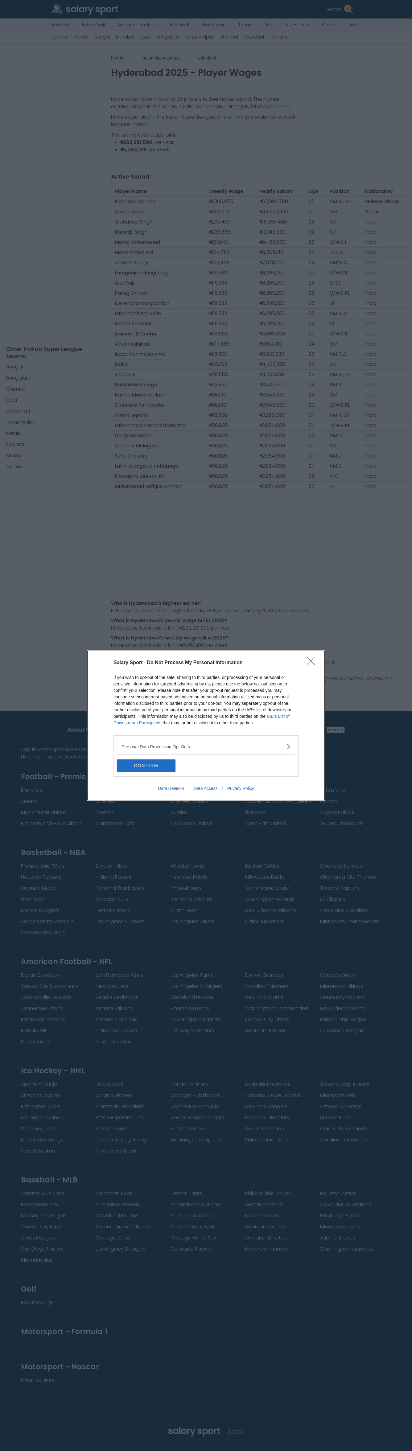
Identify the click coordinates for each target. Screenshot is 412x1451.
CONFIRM (146, 765)
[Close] (313, 663)
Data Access (206, 788)
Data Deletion (171, 788)
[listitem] (206, 746)
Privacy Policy (240, 788)
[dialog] (206, 725)
